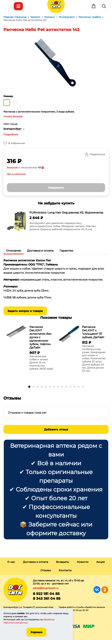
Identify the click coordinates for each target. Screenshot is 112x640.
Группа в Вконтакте (97, 589)
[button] (29, 387)
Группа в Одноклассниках (104, 589)
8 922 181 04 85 (46, 593)
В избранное (16, 143)
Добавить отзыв (56, 429)
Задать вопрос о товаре (25, 311)
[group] (56, 221)
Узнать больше (13, 116)
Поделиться (97, 154)
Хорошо (36, 632)
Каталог (18, 6)
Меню (8, 6)
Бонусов (12, 167)
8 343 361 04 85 (46, 598)
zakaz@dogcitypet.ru (46, 588)
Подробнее (10, 134)
